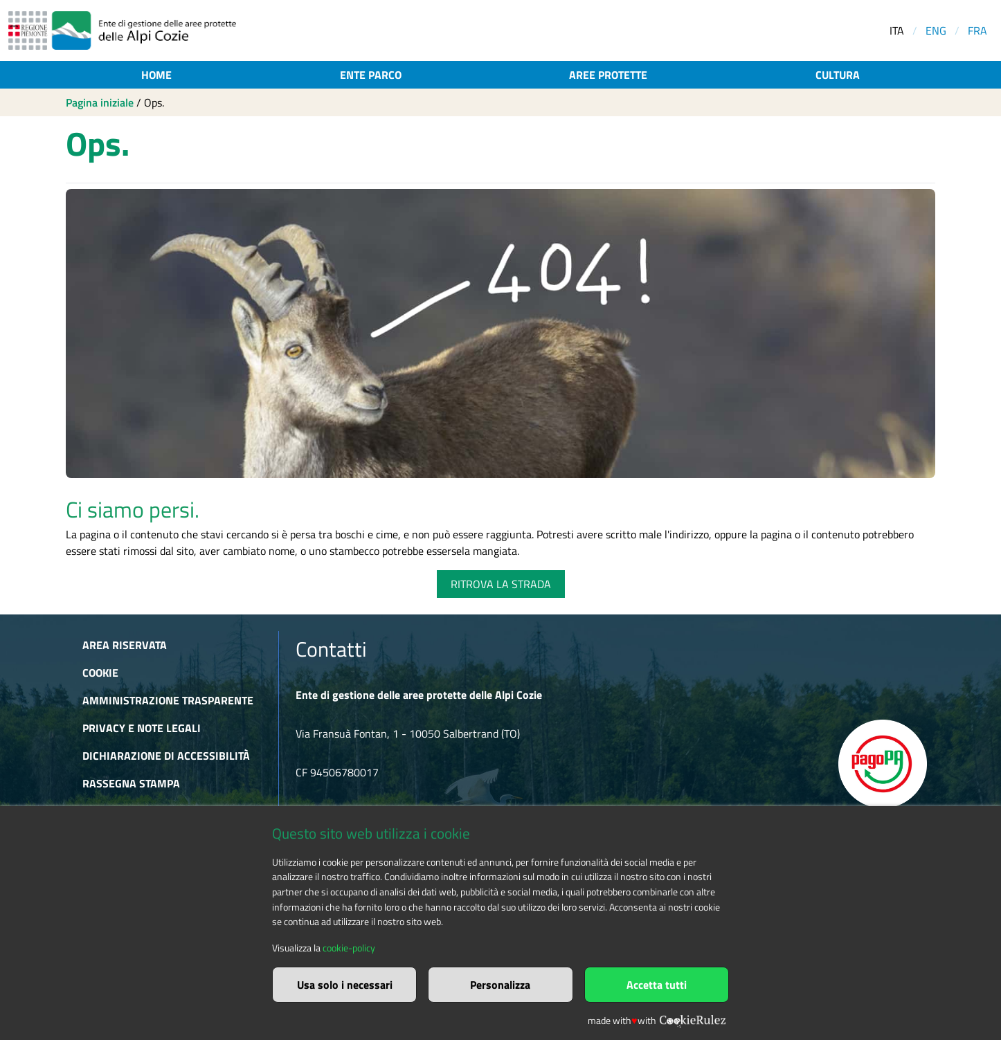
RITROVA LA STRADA (501, 584)
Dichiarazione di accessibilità (166, 755)
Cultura (837, 74)
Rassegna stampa (131, 783)
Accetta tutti (656, 984)
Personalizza (500, 984)
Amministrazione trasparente (167, 700)
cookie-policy (349, 948)
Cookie (100, 672)
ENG (936, 30)
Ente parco (371, 74)
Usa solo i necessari (345, 984)
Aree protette (608, 74)
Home (156, 74)
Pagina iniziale (100, 102)
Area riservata (124, 645)
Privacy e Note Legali (141, 728)
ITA (897, 30)
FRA (977, 30)
